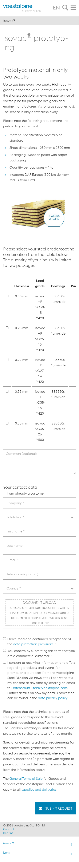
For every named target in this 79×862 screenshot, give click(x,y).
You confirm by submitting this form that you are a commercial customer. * (39, 653)
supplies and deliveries (38, 789)
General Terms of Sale (26, 778)
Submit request (58, 808)
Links (6, 852)
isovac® (8, 843)
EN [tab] (56, 7)
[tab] (65, 8)
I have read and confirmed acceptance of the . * (37, 641)
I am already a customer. (24, 493)
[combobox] (39, 517)
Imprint (8, 833)
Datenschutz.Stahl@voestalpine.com (39, 688)
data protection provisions (33, 644)
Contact (8, 829)
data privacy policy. (53, 698)
